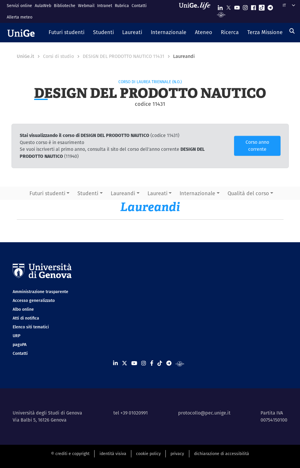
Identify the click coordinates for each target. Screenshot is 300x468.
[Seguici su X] (228, 6)
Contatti (139, 6)
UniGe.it (25, 56)
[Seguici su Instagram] (245, 6)
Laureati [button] (157, 193)
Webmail (86, 6)
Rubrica (122, 6)
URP (16, 336)
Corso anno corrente (257, 146)
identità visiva (113, 454)
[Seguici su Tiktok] (261, 6)
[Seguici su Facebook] (253, 6)
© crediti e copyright (70, 454)
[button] (66, 32)
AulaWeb (43, 6)
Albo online (23, 309)
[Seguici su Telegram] (270, 6)
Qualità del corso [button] (248, 193)
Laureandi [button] (123, 193)
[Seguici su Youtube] (237, 6)
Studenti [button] (87, 193)
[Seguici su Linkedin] (220, 6)
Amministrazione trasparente (40, 292)
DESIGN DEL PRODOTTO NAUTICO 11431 (123, 56)
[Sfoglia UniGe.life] (196, 11)
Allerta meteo (19, 17)
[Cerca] (292, 31)
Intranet (104, 6)
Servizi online (19, 6)
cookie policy (148, 454)
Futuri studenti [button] (47, 193)
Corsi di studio (58, 56)
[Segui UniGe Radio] (221, 14)
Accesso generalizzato (34, 300)
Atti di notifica (26, 318)
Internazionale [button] (197, 193)
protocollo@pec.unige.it (204, 413)
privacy (177, 454)
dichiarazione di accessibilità (221, 454)
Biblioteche (64, 6)
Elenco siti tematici (31, 327)
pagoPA (19, 344)
